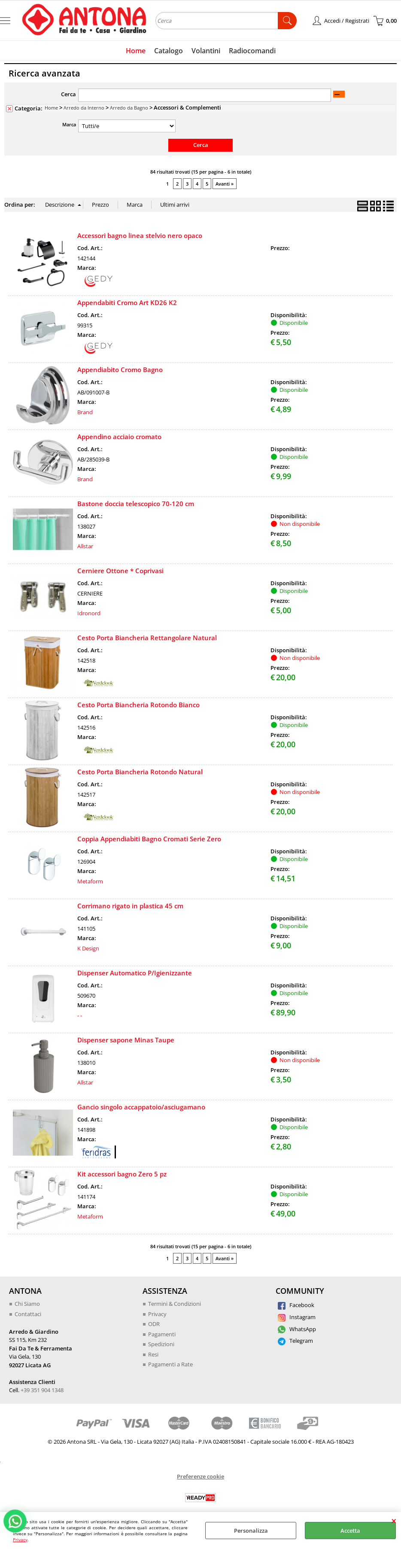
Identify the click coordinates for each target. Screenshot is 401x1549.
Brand (85, 412)
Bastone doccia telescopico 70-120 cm (135, 503)
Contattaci (28, 1314)
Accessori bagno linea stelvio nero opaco (139, 235)
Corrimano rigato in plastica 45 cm (130, 905)
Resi (153, 1354)
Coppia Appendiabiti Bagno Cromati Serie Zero (149, 838)
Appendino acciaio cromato (119, 436)
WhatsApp (297, 1329)
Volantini (205, 50)
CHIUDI (394, 1520)
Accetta (350, 1530)
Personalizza (251, 1530)
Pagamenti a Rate (170, 1364)
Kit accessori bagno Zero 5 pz (122, 1174)
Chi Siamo (27, 1304)
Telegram (295, 1340)
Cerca (68, 94)
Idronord (88, 613)
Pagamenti (162, 1334)
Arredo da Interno (84, 107)
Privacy (20, 1540)
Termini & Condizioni (174, 1304)
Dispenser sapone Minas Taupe (125, 1040)
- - (79, 1015)
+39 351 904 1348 (42, 1390)
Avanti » (225, 183)
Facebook (296, 1305)
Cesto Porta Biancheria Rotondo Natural (140, 771)
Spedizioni (161, 1344)
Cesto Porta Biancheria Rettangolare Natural (147, 637)
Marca (69, 124)
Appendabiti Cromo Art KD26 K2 (127, 302)
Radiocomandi (252, 50)
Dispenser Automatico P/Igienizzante (134, 973)
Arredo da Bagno (129, 107)
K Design (88, 948)
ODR (154, 1324)
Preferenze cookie (200, 1476)
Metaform (90, 881)
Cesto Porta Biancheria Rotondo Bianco (138, 704)
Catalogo (168, 50)
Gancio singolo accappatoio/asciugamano (141, 1107)
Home (136, 50)
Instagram (297, 1317)
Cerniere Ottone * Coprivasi (120, 570)
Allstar (85, 546)
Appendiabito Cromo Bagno (120, 369)
